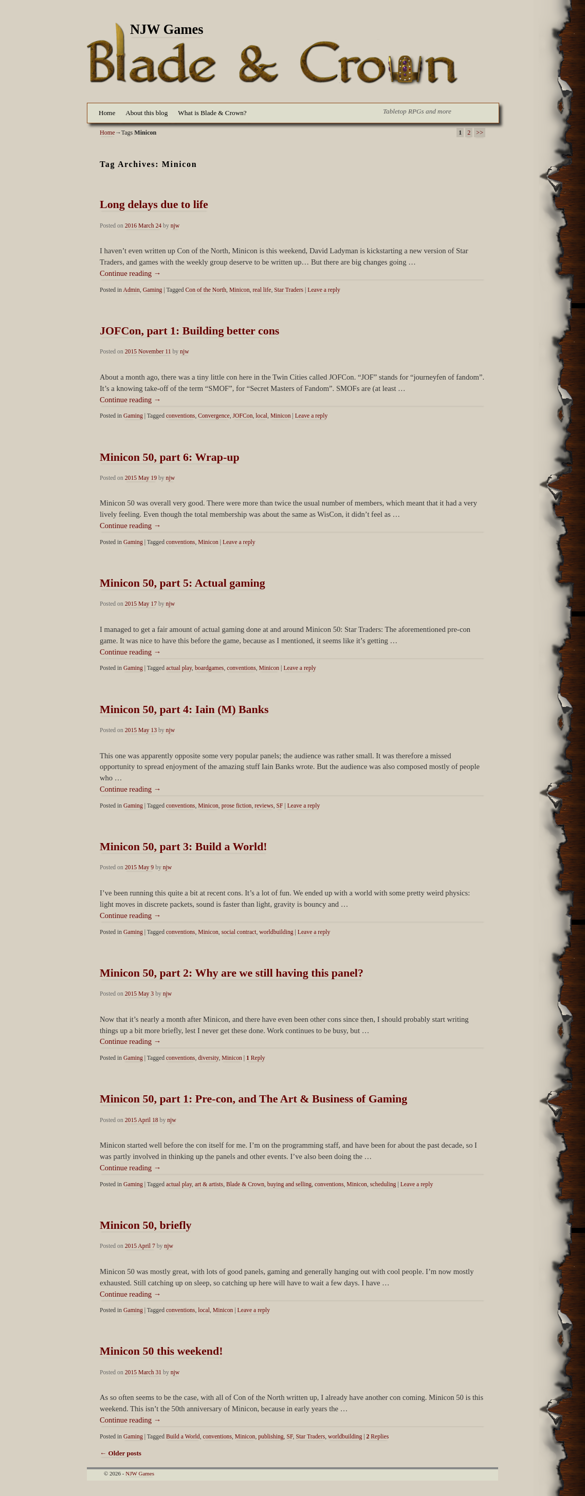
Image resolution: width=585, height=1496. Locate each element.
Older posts (120, 1453)
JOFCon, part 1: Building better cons (189, 330)
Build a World (183, 1436)
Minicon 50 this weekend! (161, 1350)
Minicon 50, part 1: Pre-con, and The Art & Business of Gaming (253, 1098)
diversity (208, 1058)
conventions (180, 416)
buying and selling (289, 1184)
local (261, 416)
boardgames (209, 668)
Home (107, 113)
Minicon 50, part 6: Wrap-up (170, 457)
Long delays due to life (154, 204)
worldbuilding (276, 932)
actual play (179, 668)
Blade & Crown (245, 1184)
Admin (131, 290)
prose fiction (237, 805)
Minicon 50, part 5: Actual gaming (182, 582)
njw (175, 225)
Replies (377, 1436)
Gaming (152, 290)
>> (479, 132)
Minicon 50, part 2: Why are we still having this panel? (231, 972)
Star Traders (288, 290)
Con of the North (206, 290)
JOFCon (243, 416)
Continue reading (130, 273)
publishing (270, 1436)
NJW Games (166, 29)
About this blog (146, 113)
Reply (255, 1058)
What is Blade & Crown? (212, 113)
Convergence (213, 416)
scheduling (383, 1184)
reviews (263, 805)
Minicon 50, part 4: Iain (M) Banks (184, 709)
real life (261, 290)
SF (279, 805)
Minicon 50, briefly (146, 1225)
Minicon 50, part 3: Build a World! (183, 846)
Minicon (239, 290)
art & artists (209, 1184)
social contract (239, 932)
